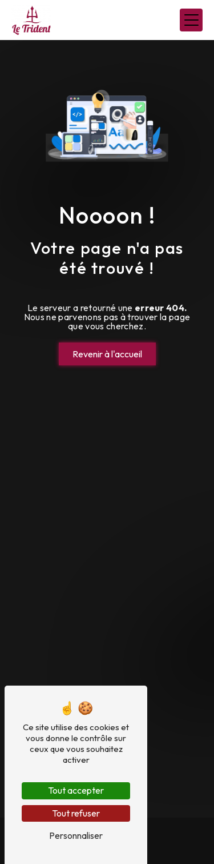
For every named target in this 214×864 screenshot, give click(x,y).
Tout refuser (76, 813)
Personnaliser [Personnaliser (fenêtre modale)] (76, 835)
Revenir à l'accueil (107, 354)
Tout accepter (76, 790)
